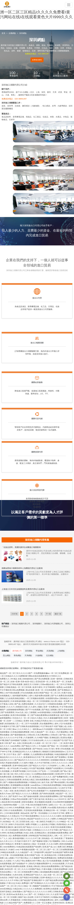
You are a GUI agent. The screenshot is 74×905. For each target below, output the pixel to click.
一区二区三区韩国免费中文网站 (26, 872)
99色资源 (59, 838)
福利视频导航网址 (20, 696)
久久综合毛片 (40, 704)
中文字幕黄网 (49, 687)
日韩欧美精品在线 (29, 900)
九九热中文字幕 (65, 788)
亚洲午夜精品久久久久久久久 (52, 877)
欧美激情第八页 (12, 724)
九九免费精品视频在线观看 (42, 774)
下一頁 (48, 614)
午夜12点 (11, 883)
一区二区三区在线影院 (9, 830)
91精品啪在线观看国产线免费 (28, 847)
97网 (2, 740)
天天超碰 (42, 746)
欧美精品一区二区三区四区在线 (16, 821)
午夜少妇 (29, 805)
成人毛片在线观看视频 (52, 861)
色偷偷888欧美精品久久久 (61, 791)
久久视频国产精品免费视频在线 (43, 858)
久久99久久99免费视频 (15, 807)
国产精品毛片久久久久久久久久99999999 (32, 760)
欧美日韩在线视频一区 (20, 715)
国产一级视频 (24, 754)
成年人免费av (60, 900)
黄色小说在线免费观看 (22, 749)
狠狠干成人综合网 (26, 897)
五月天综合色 (20, 819)
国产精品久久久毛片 (37, 765)
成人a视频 (9, 858)
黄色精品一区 (48, 838)
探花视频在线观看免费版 (58, 833)
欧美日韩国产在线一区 (34, 855)
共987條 (14, 614)
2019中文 (62, 799)
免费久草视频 (31, 824)
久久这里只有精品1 (59, 894)
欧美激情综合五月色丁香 (34, 757)
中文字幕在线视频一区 (61, 886)
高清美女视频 (66, 738)
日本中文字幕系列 (42, 897)
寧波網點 (39, 651)
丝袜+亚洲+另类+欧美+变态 (22, 682)
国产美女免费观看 (42, 679)
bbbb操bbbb (28, 679)
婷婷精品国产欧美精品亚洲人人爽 (43, 835)
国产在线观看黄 (8, 712)
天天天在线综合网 (36, 740)
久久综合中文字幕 (57, 813)
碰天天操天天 (67, 715)
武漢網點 (50, 651)
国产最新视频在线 (18, 735)
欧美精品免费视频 (15, 833)
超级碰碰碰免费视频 (15, 710)
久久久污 (11, 707)
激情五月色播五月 (47, 821)
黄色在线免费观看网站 (50, 866)
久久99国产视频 (41, 738)
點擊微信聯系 (37, 60)
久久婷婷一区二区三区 (42, 743)
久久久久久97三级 (33, 838)
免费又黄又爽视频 (65, 847)
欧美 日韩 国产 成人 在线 (10, 743)
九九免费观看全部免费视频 (42, 754)
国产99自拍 (38, 749)
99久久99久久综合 (22, 774)
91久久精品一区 (25, 886)
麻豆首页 (18, 827)
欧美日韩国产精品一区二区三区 (47, 693)
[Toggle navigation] (68, 4)
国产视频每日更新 (40, 841)
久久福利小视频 (27, 763)
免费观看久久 (29, 903)
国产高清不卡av (16, 796)
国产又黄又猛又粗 (37, 799)
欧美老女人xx (51, 799)
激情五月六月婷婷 (31, 684)
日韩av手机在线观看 (19, 799)
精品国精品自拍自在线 (47, 788)
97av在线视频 (27, 693)
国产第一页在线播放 (39, 813)
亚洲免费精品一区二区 (22, 777)
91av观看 (52, 807)
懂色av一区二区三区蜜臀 (36, 807)
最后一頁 (58, 614)
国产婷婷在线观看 (47, 793)
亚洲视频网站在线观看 (20, 785)
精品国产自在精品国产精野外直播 (59, 852)
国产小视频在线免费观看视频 (15, 782)
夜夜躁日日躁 (22, 707)
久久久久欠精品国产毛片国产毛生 (59, 740)
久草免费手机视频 (18, 771)
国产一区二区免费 (64, 682)
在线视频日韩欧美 (58, 760)
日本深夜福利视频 (18, 701)
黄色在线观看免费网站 (49, 796)
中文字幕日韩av (22, 858)
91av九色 (20, 712)
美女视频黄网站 (47, 724)
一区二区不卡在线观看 (29, 724)
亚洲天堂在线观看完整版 (61, 827)
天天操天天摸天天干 (23, 841)
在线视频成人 (6, 696)
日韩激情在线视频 (55, 704)
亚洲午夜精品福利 (20, 765)
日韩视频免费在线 (46, 900)
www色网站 (16, 746)
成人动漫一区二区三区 (53, 875)
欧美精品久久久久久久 (42, 777)
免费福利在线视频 (65, 858)
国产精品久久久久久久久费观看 (25, 793)
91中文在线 (32, 771)
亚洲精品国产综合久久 (33, 875)
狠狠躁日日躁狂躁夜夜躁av (53, 752)
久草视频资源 (15, 900)
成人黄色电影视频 (16, 838)
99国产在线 (14, 877)
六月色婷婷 (52, 765)
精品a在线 (25, 813)
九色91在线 (18, 875)
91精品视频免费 (61, 754)
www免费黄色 (9, 847)
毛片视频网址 (55, 841)
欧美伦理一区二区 (13, 869)
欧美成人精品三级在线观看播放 (36, 779)
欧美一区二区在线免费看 (46, 690)
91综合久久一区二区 (21, 718)
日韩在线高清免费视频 (51, 785)
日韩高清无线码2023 (63, 729)
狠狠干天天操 (18, 788)
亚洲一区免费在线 (51, 707)
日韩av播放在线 (47, 684)
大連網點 (39, 655)
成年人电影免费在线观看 (39, 696)
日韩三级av (12, 729)
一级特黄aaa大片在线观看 (42, 729)
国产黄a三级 (64, 735)
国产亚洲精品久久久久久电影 (43, 883)
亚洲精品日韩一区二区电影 (55, 810)
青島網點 (17, 655)
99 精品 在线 (16, 679)
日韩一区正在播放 (44, 903)
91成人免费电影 (23, 883)
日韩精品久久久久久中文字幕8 (46, 830)
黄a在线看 (30, 690)
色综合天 (4, 849)
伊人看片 (60, 883)
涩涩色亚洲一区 (42, 682)
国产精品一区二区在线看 (57, 746)
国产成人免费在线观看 (24, 704)
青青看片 (18, 844)
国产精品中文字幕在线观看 (11, 684)
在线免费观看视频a (60, 712)
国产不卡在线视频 (33, 710)
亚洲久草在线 (31, 788)
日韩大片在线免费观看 (12, 810)
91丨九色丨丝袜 (7, 791)
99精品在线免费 (8, 852)
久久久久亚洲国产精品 (31, 869)
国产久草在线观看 (65, 710)
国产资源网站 (61, 757)
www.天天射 (49, 749)
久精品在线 (17, 889)
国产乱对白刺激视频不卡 (37, 791)
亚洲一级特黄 (57, 679)
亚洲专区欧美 (59, 903)
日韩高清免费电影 (60, 869)
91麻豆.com (14, 849)
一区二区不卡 (64, 835)
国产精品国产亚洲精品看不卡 (32, 880)
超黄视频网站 (6, 718)
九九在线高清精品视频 (14, 698)
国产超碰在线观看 (31, 796)
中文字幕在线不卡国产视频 (51, 726)
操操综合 (27, 844)
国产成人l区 (8, 819)
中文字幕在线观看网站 (30, 816)
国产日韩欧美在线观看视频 (27, 726)
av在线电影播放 (44, 712)
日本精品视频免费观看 (20, 732)
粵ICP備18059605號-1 (54, 662)
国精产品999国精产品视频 (16, 740)
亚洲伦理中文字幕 (63, 774)
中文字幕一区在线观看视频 (12, 855)
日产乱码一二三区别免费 (48, 771)
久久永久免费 (52, 844)
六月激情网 (29, 738)
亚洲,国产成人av (49, 847)
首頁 (3, 33)
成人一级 (35, 821)
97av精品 (24, 768)
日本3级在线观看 (12, 813)
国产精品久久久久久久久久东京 (36, 827)
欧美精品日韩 (51, 855)
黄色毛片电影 (26, 830)
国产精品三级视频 (49, 710)
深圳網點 (23, 33)
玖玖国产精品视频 (37, 768)
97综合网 (15, 768)
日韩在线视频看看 (14, 779)
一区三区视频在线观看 (35, 698)
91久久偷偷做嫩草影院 (53, 718)
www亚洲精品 (5, 889)
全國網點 (12, 33)
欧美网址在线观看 (51, 889)
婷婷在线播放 (28, 802)
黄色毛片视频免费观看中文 (40, 863)
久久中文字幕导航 (42, 763)
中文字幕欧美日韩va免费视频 (12, 690)
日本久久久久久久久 (59, 763)
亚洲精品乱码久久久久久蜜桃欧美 (27, 752)
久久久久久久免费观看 (32, 889)
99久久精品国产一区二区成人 (43, 732)
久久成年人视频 (35, 707)
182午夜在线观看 (12, 693)
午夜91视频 (47, 869)
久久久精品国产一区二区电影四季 (30, 852)
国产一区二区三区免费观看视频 (60, 849)
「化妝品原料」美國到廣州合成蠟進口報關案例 (21, 547)
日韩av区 (31, 735)
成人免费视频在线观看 (18, 835)
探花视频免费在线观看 (49, 872)
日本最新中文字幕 (7, 726)
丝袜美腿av (18, 891)
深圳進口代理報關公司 (53, 624)
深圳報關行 (37, 624)
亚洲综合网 (27, 743)
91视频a (54, 897)
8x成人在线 (29, 833)
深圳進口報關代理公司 (20, 624)
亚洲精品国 (54, 738)
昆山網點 (6, 655)
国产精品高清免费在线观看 (14, 866)
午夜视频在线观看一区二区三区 (33, 849)
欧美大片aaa (5, 793)
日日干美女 (12, 754)
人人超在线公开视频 (46, 824)
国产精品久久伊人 (29, 746)
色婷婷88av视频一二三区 (14, 805)
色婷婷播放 (5, 732)
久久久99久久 (24, 729)
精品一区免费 (64, 701)
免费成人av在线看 (64, 687)
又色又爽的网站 (42, 735)
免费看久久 (5, 679)
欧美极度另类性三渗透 (43, 805)
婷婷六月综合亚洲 (16, 824)
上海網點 (61, 651)
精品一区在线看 (39, 844)
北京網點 (50, 655)
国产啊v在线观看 (58, 782)
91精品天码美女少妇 (43, 721)
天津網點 (28, 655)
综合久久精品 (37, 718)
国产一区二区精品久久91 (39, 894)
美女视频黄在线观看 (43, 802)
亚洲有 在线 (29, 721)
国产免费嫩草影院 (60, 777)
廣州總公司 (17, 651)
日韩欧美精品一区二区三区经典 (18, 687)
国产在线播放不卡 (20, 863)
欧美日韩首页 (20, 791)
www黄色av (36, 785)
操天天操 (46, 782)
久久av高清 (58, 721)
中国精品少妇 (35, 782)
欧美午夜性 (38, 687)
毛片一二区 (58, 743)
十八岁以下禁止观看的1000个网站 (27, 861)
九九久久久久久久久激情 (50, 816)
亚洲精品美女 (41, 833)
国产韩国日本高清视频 (29, 877)
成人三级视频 (31, 712)
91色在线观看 (59, 863)
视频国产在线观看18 (54, 768)
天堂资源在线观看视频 (33, 810)
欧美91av (11, 894)
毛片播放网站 (63, 732)
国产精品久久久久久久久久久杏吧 (38, 891)
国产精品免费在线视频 (55, 880)
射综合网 (50, 757)
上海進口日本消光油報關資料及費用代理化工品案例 (23, 589)
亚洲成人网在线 (33, 866)
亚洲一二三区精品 (14, 721)
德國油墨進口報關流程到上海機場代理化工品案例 (22, 568)
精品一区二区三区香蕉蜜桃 (38, 701)
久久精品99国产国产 (14, 903)
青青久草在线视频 (63, 749)
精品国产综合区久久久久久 (38, 819)
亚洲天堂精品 (6, 891)
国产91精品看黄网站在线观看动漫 (45, 715)
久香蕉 (53, 682)
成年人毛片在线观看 (63, 724)
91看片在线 (66, 693)
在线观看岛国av (52, 698)
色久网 (54, 701)
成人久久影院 (6, 861)
